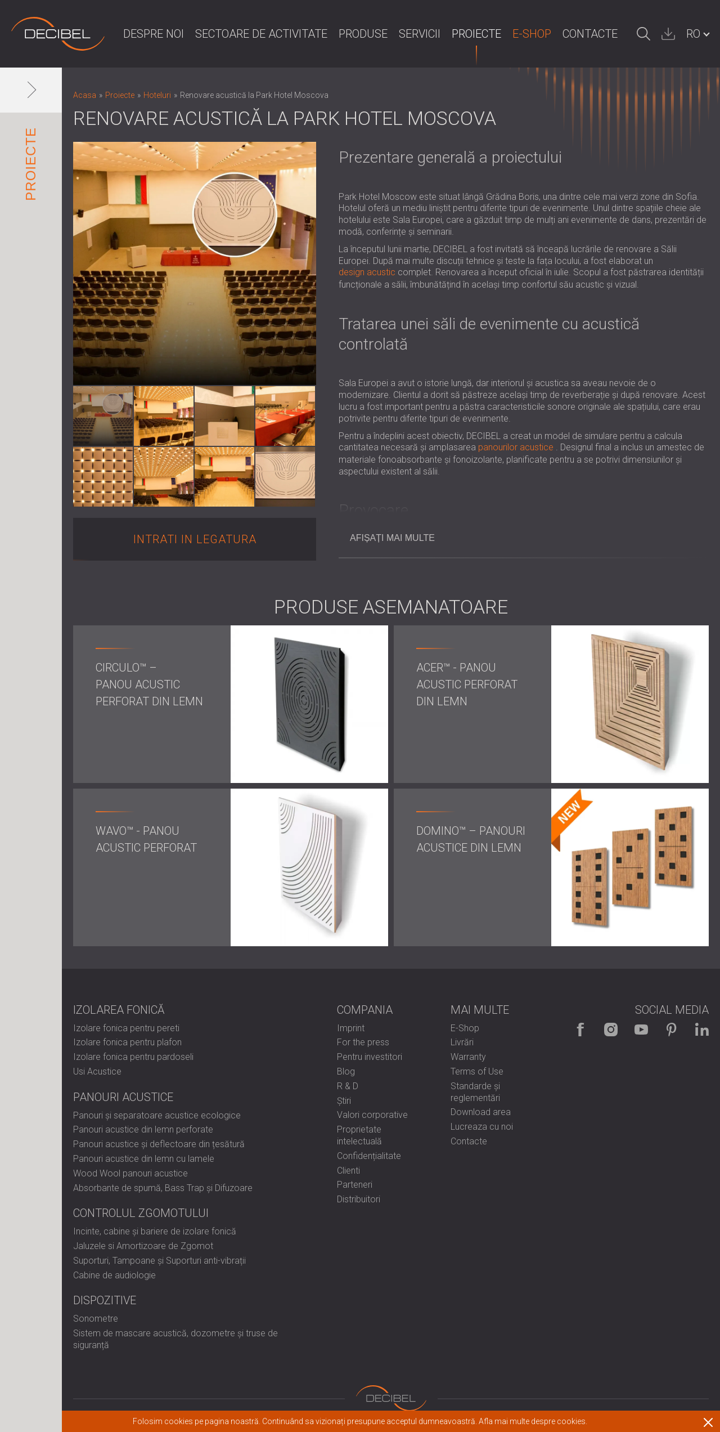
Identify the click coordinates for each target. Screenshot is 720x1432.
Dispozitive (104, 1300)
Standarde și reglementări (475, 1092)
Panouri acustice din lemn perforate (143, 1129)
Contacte (590, 34)
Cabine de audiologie (114, 1275)
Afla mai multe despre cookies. (533, 1421)
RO (693, 34)
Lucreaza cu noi (482, 1126)
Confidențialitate (369, 1156)
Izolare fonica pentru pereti (126, 1028)
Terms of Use (477, 1071)
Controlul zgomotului (141, 1213)
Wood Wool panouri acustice (130, 1173)
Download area (481, 1112)
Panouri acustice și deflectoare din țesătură (159, 1144)
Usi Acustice (97, 1071)
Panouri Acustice (123, 1097)
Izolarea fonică (118, 1010)
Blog (346, 1071)
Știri (344, 1100)
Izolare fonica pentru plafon (127, 1042)
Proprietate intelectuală (359, 1135)
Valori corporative (372, 1114)
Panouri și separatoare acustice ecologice (157, 1115)
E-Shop (531, 34)
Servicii (419, 34)
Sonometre (95, 1318)
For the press (363, 1042)
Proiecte (476, 34)
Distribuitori (358, 1199)
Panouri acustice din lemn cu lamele (143, 1158)
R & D (347, 1086)
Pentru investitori (369, 1056)
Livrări (462, 1042)
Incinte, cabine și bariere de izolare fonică (154, 1231)
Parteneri (354, 1184)
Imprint (350, 1028)
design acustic (367, 272)
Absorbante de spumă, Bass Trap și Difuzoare (163, 1188)
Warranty (468, 1056)
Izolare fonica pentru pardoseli (133, 1056)
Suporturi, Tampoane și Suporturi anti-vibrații (159, 1260)
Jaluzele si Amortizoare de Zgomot (143, 1246)
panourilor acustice (516, 447)
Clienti (348, 1170)
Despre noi (153, 34)
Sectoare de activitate (261, 34)
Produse (363, 34)
